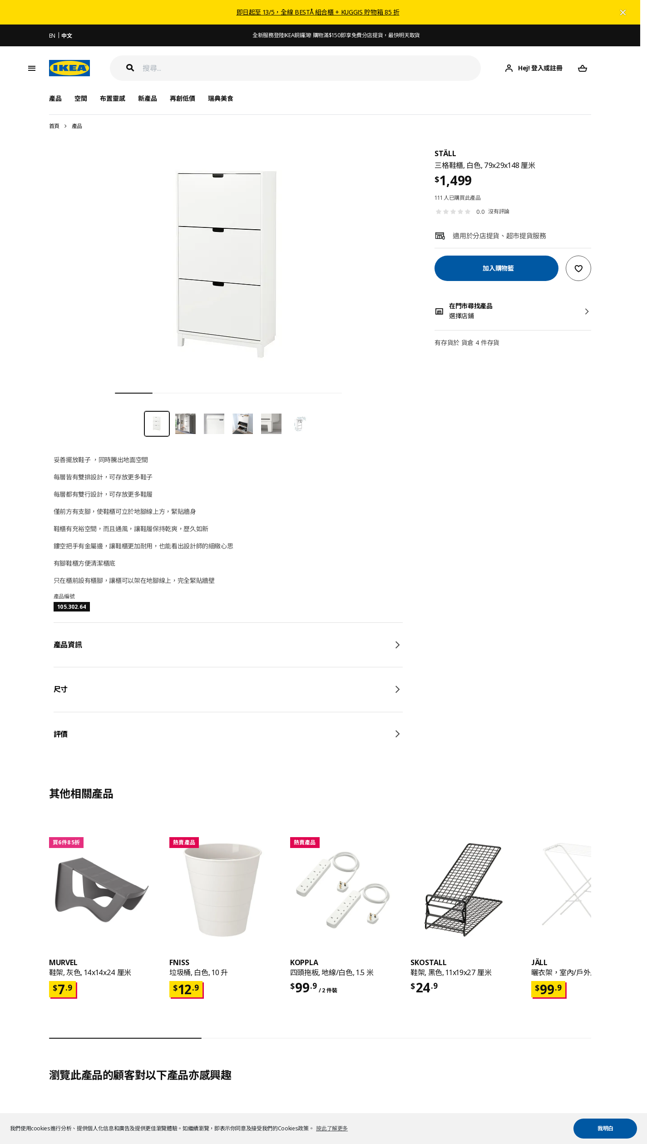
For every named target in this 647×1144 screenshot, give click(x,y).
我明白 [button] (605, 1128)
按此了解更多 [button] (332, 1128)
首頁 (54, 126)
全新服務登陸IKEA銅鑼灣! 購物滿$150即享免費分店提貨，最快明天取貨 (336, 35)
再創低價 (182, 98)
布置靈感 (112, 98)
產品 (77, 126)
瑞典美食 (220, 98)
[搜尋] (312, 68)
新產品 (147, 98)
